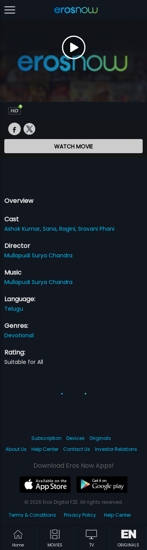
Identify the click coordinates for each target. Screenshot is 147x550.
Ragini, (68, 229)
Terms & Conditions (32, 515)
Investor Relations (116, 449)
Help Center (44, 449)
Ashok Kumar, (23, 229)
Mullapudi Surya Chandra (38, 255)
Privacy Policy (80, 515)
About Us (16, 449)
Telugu (13, 309)
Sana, (51, 229)
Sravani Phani (96, 229)
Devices (75, 438)
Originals (100, 438)
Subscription (46, 438)
